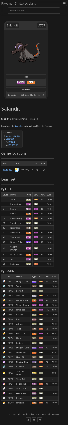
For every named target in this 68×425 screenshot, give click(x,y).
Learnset (10, 139)
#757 (41, 25)
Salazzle (18, 126)
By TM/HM (13, 144)
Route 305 (7, 170)
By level (11, 141)
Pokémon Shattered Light (18, 3)
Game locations (13, 136)
